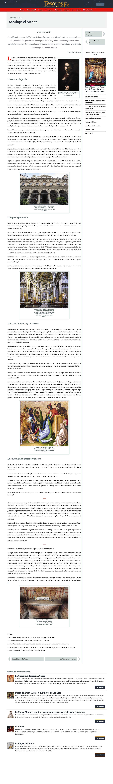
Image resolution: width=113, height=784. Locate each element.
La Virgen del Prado (24, 743)
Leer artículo (100, 687)
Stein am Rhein (89, 130)
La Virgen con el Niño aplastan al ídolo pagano (95, 107)
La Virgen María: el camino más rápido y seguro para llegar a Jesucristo (50, 712)
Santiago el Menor (90, 122)
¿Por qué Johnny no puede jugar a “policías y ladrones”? (95, 113)
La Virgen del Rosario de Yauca (30, 676)
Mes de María (89, 133)
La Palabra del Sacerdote (68, 659)
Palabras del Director (91, 97)
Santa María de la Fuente (20, 659)
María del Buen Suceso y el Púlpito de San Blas (38, 692)
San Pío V (19, 726)
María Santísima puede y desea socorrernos (95, 101)
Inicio (22, 10)
